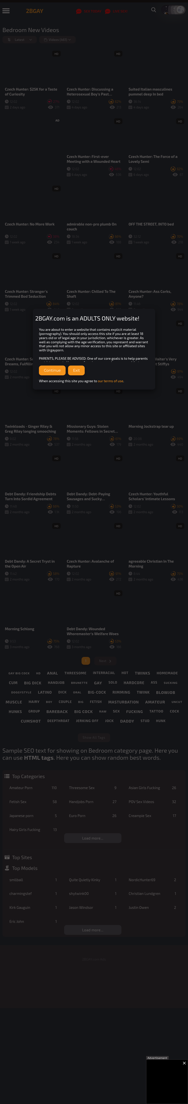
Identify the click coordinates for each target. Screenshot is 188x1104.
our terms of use (110, 381)
